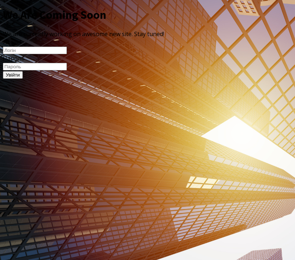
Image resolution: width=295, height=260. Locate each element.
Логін (10, 42)
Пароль (14, 58)
